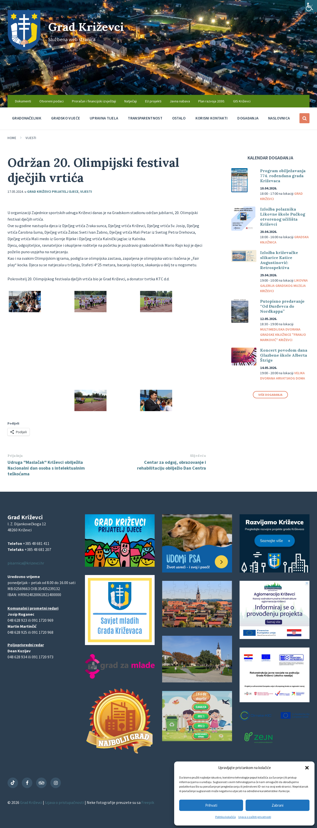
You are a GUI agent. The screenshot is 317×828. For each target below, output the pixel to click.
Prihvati (211, 805)
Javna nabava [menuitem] (180, 101)
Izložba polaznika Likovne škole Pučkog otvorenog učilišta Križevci (282, 217)
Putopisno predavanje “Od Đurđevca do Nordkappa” (282, 306)
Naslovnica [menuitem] (279, 118)
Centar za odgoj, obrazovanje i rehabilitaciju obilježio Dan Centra (171, 465)
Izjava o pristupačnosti (65, 802)
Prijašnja (15, 456)
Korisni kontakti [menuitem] (211, 118)
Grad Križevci (88, 26)
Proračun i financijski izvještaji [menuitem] (94, 101)
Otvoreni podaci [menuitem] (51, 101)
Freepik (147, 802)
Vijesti (31, 138)
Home (12, 138)
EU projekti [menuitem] (153, 101)
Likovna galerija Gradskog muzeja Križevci (284, 285)
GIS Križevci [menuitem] (242, 101)
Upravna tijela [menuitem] (104, 118)
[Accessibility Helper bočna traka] (311, 6)
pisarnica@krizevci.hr (26, 562)
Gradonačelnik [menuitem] (26, 118)
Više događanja (270, 395)
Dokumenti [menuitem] (23, 101)
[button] (306, 767)
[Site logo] (24, 48)
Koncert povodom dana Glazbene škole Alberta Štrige (283, 355)
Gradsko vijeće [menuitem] (65, 118)
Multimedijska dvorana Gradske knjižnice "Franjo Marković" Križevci (283, 334)
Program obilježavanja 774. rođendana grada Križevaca (282, 175)
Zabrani (277, 805)
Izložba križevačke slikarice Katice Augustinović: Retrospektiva (279, 260)
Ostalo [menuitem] (179, 118)
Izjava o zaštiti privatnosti (254, 817)
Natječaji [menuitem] (130, 101)
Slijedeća (198, 456)
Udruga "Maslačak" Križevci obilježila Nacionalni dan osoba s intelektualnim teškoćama (46, 468)
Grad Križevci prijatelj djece (52, 191)
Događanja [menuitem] (247, 118)
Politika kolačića (225, 817)
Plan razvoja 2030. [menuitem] (211, 101)
